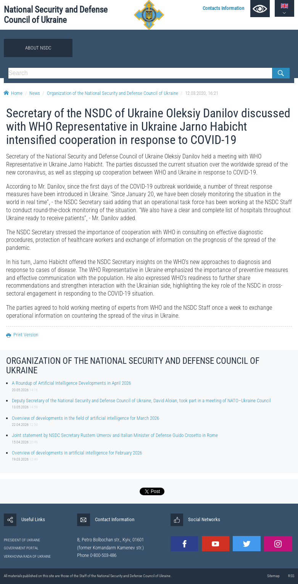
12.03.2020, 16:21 (201, 93)
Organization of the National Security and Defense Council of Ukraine (112, 93)
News (34, 93)
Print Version (22, 335)
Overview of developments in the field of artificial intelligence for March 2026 (85, 418)
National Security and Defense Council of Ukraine (56, 15)
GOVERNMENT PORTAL (21, 548)
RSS (291, 575)
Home (13, 93)
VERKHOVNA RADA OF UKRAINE (27, 556)
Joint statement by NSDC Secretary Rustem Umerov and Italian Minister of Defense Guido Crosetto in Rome (115, 435)
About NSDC (38, 48)
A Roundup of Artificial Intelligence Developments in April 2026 (71, 383)
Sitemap (273, 575)
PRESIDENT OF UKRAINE (22, 540)
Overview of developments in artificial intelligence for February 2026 (77, 453)
